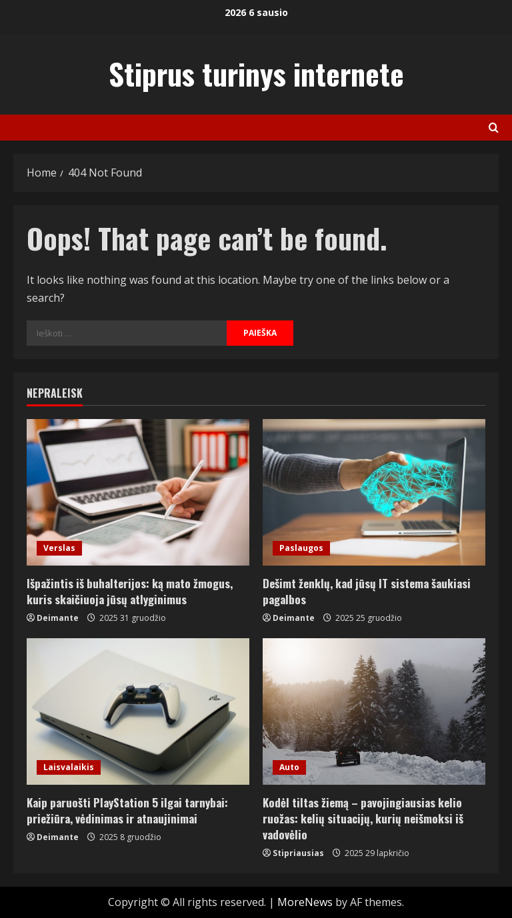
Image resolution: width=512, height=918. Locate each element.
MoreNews (305, 902)
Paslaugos (301, 548)
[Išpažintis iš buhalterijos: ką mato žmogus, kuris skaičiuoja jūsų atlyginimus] (138, 492)
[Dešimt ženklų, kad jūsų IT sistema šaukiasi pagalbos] (374, 492)
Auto (289, 767)
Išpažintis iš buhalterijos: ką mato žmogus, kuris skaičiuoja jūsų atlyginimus (130, 591)
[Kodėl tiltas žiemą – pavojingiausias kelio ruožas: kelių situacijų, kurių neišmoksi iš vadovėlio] (374, 711)
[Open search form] (494, 128)
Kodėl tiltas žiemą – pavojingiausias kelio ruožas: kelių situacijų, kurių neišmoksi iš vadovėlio (363, 818)
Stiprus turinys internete (256, 73)
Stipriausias (298, 853)
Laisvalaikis (68, 767)
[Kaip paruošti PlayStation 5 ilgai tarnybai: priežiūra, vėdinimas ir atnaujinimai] (138, 711)
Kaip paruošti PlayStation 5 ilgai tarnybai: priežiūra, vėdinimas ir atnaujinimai (127, 810)
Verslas (59, 548)
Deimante (58, 618)
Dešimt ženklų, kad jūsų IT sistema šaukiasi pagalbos (367, 591)
